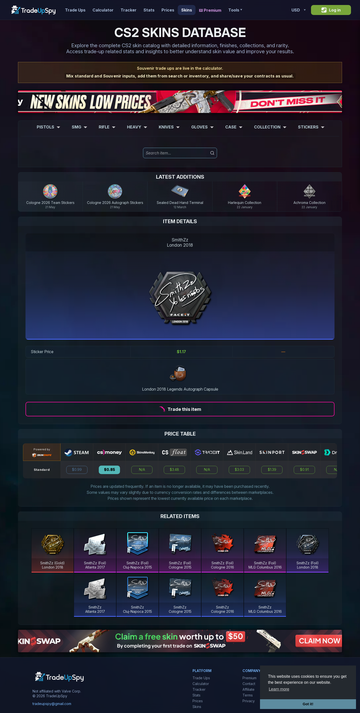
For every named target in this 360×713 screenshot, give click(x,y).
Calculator (103, 9)
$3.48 (174, 470)
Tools (235, 9)
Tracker (128, 9)
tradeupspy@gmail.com (51, 704)
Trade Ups (75, 9)
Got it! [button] (308, 704)
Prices (168, 9)
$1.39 (272, 470)
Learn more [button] (279, 689)
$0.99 (77, 470)
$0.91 (304, 470)
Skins (186, 9)
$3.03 (239, 470)
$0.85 (109, 470)
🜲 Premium (210, 10)
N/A (142, 470)
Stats (149, 9)
